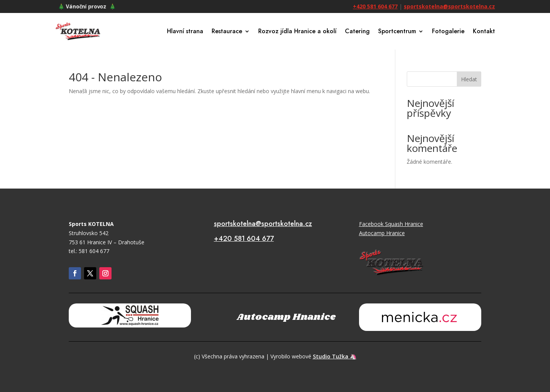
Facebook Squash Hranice (391, 223)
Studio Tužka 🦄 (334, 356)
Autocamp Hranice (382, 233)
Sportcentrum (397, 31)
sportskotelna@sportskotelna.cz (449, 6)
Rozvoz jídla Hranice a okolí (297, 31)
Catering (357, 31)
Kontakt (484, 31)
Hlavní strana (185, 31)
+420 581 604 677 (375, 6)
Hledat (469, 79)
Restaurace (227, 31)
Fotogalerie (448, 31)
